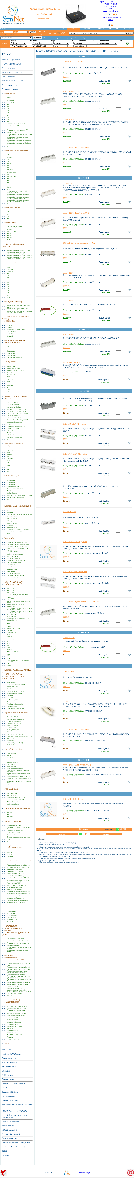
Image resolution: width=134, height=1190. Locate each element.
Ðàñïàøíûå (10, 271)
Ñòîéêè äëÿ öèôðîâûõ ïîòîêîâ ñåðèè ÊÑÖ (18, 969)
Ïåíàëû (8, 267)
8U (8, 282)
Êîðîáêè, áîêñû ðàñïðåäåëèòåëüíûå (16, 521)
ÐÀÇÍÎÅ (9, 995)
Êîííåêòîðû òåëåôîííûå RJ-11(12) (16, 684)
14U (8, 288)
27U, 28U (10, 170)
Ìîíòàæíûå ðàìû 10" (12, 519)
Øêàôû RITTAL (9, 930)
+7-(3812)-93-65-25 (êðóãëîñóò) (110, 2)
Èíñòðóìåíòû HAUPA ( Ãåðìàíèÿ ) (14, 1147)
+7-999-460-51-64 (110, 6)
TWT (8, 146)
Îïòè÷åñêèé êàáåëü (8, 68)
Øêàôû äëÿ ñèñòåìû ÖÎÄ (14, 825)
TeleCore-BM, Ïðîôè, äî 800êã (15, 370)
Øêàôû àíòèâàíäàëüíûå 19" (14, 945)
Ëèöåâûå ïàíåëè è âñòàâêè (14, 723)
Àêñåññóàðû (10, 433)
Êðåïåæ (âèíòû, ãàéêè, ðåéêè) (13, 582)
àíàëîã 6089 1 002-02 (71, 61)
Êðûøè (9, 839)
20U (8, 115)
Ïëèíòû (9, 510)
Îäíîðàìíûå (9, 325)
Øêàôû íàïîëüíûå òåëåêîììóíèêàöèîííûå (16, 151)
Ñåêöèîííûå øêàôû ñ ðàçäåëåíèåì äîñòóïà (17, 808)
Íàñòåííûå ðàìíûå (11, 355)
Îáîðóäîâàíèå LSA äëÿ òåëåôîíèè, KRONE (17, 506)
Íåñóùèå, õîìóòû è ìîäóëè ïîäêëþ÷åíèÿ (17, 885)
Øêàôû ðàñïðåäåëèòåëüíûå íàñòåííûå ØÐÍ (18, 891)
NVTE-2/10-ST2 (69, 119)
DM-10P (66, 512)
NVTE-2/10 (67, 183)
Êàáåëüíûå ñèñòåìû (8, 1079)
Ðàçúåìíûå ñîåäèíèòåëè (10, 1092)
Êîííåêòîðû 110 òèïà (12, 687)
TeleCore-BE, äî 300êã (13, 368)
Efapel (9, 665)
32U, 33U (10, 229)
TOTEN (9, 372)
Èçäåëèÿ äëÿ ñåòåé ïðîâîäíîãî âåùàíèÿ (17, 900)
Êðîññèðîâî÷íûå (11, 332)
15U (8, 111)
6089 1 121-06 (69, 273)
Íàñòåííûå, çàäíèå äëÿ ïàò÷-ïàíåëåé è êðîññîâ (19, 495)
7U (8, 280)
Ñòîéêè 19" (10, 1028)
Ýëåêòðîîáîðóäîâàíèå (9, 1096)
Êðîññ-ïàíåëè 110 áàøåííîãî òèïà (16, 426)
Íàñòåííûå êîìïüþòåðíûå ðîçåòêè (15, 719)
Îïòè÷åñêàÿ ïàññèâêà (9, 85)
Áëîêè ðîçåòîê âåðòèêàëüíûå (15, 768)
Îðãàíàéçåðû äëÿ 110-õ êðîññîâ (15, 497)
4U (8, 273)
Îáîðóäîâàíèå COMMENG (11, 1122)
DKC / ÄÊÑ (10, 599)
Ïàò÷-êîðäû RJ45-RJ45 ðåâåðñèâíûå (17, 547)
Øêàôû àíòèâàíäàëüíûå (11, 263)
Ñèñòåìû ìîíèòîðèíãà (10, 926)
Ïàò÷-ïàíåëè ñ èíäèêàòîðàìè (14, 437)
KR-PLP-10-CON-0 (71, 572)
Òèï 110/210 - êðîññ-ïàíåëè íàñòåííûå (17, 413)
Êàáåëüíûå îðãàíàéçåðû (11, 476)
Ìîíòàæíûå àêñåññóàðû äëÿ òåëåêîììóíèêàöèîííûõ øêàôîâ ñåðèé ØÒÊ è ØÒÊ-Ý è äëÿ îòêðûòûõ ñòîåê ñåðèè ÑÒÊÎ (19, 990)
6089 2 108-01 (69, 301)
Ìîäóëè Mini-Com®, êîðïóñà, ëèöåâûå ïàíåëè (19, 736)
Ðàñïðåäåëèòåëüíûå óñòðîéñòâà (16, 974)
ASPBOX (10, 379)
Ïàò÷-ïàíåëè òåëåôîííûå (13, 415)
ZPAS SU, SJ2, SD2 (12, 590)
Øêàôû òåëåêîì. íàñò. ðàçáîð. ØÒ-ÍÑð (17, 941)
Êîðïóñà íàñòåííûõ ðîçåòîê (14, 721)
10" (8, 349)
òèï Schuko (10, 760)
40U (8, 178)
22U (8, 117)
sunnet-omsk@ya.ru (110, 11)
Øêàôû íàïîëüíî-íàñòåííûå (12, 208)
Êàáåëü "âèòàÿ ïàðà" (9, 1058)
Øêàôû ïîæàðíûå (9, 956)
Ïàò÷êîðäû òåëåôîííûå (13, 552)
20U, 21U (10, 163)
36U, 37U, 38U (11, 231)
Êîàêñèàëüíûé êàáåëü (9, 1063)
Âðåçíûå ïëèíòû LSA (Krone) (15, 871)
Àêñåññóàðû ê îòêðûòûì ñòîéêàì (16, 329)
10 (114, 829)
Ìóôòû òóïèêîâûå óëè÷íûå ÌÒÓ (15, 887)
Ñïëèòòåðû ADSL (12, 527)
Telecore (9, 454)
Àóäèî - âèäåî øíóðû (12, 802)
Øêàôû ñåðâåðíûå (10, 223)
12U (8, 108)
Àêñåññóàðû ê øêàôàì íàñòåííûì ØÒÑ (17, 130)
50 (121, 829)
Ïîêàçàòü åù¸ (84, 829)
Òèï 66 (9, 424)
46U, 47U (10, 817)
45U (8, 183)
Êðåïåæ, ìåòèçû (7, 1075)
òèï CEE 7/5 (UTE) (12, 762)
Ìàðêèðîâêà (10, 525)
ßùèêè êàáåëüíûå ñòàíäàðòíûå (15, 889)
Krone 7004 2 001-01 (71, 362)
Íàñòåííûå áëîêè (11, 917)
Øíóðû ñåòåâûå (11, 795)
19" (8, 347)
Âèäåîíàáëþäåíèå (8, 1126)
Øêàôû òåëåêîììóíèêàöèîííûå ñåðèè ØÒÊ (18, 984)
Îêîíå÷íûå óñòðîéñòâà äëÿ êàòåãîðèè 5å (18, 867)
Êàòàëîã (74, 29)
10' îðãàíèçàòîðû (11, 480)
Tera (8, 702)
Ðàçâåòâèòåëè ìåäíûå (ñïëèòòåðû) (16, 691)
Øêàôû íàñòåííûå (9, 94)
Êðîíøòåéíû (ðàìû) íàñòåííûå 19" (14, 343)
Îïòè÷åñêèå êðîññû (8, 77)
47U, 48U (10, 185)
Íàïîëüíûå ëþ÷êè (11, 913)
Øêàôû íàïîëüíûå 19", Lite (14, 1022)
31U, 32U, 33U (11, 172)
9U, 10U (9, 106)
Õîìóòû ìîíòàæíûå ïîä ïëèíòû (14, 532)
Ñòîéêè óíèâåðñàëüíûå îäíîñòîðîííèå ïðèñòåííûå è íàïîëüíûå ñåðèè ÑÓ (17, 971)
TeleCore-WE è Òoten (13, 628)
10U (8, 155)
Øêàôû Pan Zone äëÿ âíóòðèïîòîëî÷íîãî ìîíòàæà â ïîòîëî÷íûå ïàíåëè (18, 309)
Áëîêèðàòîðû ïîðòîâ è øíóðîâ (15, 704)
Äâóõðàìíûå (10, 327)
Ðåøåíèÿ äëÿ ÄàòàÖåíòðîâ (12, 821)
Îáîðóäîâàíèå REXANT (10, 1138)
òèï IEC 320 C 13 (12, 755)
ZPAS (8, 383)
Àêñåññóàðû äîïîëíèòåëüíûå (13, 584)
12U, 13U (10, 157)
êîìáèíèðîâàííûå (11, 764)
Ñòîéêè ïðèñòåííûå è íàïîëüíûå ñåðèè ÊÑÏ (18, 967)
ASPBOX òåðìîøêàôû (13, 652)
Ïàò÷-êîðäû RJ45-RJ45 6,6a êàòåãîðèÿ (18, 544)
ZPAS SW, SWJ (11, 593)
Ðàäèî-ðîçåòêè (11, 745)
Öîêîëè (9, 187)
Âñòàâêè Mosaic (11, 922)
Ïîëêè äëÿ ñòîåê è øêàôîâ (12, 446)
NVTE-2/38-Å (68, 638)
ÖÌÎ (8, 392)
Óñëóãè (5, 1151)
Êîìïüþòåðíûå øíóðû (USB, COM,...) (17, 797)
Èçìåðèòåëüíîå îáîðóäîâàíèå (11, 64)
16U (8, 293)
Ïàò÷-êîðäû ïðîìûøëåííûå (13, 573)
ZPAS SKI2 (10, 588)
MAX (110, 8)
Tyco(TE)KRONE (82, 147)
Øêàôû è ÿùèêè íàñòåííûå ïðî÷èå (16, 123)
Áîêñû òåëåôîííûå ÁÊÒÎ (14, 883)
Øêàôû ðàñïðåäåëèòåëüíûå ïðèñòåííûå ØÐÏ (19, 894)
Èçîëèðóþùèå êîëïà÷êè (13, 689)
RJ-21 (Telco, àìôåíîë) (13, 700)
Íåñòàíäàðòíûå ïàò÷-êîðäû (14, 562)
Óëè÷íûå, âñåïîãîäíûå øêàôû (13, 848)
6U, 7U (9, 98)
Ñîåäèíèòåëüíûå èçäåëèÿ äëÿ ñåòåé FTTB (19, 865)
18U (8, 113)
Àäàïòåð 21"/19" (11, 632)
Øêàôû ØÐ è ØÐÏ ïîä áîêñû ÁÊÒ (16, 898)
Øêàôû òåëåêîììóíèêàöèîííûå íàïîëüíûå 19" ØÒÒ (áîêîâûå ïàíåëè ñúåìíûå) (18, 200)
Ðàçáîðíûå (10, 269)
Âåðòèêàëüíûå (11, 353)
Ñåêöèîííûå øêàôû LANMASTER (16, 1008)
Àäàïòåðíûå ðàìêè (12, 919)
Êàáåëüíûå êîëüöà (12, 493)
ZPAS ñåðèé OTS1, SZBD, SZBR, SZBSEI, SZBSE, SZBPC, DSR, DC (19, 609)
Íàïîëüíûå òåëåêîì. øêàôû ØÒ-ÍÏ (15, 939)
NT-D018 (66, 701)
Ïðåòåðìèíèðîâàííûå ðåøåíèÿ (14, 435)
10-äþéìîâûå (10, 100)
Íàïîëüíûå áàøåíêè (12, 915)
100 (124, 829)
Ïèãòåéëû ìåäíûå (11, 571)
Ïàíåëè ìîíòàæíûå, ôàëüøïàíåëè (13, 444)
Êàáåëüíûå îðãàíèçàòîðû (13, 833)
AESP (8, 634)
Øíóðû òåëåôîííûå (12, 793)
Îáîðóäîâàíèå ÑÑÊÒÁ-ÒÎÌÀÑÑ (14, 960)
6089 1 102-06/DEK (71, 91)
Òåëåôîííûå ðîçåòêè (12, 727)
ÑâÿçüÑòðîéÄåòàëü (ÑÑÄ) (84, 243)
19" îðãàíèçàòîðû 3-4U (13, 486)
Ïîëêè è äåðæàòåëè (12, 1033)
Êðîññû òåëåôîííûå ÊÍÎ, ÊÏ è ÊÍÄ (16, 902)
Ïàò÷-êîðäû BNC (11, 565)
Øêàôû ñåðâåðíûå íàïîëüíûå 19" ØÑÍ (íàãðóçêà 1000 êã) (17, 191)
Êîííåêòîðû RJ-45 (12, 682)
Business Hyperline (12, 639)
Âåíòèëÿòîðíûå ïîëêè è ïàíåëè (15, 1035)
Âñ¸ (129, 829)
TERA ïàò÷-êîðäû (12, 569)
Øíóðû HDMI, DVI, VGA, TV (15, 800)
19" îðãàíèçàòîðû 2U (13, 484)
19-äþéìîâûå (10, 102)
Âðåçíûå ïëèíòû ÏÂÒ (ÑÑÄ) (15, 869)
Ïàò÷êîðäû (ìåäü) (9, 538)
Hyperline (10, 385)
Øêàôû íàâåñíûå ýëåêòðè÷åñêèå (14, 340)
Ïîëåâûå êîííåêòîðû (12, 706)
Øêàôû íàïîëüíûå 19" (12, 1020)
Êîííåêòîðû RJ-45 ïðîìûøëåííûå (15, 708)
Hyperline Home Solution (14, 126)
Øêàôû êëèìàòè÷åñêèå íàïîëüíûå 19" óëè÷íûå (19, 255)
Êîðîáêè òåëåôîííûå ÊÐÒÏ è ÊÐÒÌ (16, 873)
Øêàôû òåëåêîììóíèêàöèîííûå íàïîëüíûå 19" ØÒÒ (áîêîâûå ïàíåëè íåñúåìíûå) (18, 197)
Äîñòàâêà (100, 29)
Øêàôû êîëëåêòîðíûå (10, 958)
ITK (8, 663)
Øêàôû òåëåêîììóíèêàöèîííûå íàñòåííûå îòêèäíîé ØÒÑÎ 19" (17, 137)
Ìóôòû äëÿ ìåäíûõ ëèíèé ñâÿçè (12, 1054)
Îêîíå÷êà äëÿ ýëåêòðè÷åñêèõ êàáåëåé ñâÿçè (18, 861)
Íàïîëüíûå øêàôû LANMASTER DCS (17, 1006)
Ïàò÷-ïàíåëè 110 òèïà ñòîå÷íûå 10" (16, 409)
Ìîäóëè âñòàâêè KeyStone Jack (15, 734)
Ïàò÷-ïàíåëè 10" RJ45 (13, 405)
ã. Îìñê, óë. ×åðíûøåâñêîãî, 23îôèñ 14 (110, 19)
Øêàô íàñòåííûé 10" (12, 1030)
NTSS (8, 387)
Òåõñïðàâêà (113, 29)
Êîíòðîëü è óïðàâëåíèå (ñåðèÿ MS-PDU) (18, 776)
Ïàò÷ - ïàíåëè (8, 398)
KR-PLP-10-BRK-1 (71, 542)
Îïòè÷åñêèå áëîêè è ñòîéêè (14, 993)
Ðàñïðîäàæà (6, 1155)
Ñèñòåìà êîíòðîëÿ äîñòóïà (14, 835)
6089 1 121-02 (69, 213)
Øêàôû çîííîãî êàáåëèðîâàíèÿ (13, 302)
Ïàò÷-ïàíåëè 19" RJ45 (13, 402)
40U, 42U (10, 233)
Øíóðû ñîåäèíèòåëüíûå (11, 789)
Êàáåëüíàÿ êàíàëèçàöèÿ (10, 1100)
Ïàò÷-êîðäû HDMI (12, 567)
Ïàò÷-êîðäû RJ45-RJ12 (13, 556)
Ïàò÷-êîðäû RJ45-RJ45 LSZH (15, 575)
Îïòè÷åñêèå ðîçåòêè (12, 717)
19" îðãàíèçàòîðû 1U (13, 482)
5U (8, 275)
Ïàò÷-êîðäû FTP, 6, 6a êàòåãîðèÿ (16, 560)
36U (8, 174)
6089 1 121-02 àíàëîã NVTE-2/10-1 (77, 765)
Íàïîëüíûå (9, 854)
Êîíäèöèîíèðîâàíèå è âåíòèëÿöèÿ (16, 1015)
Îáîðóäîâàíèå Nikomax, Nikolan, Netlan (16, 1143)
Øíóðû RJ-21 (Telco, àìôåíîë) (15, 554)
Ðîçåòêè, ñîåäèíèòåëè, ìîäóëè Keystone (16, 713)
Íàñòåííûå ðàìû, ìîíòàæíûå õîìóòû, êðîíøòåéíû (19, 514)
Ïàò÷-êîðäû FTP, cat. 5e (13, 558)
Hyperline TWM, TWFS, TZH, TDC (17, 595)
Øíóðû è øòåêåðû (12, 523)
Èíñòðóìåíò (6, 1071)
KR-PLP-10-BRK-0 (71, 454)
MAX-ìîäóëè (10, 738)
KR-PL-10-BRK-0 (70, 424)
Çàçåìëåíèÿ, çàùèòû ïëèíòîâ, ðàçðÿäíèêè (18, 529)
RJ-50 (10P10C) (11, 697)
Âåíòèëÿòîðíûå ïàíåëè (11, 362)
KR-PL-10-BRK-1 (70, 799)
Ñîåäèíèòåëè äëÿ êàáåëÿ (14, 732)
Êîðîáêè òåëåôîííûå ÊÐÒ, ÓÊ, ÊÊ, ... (17, 876)
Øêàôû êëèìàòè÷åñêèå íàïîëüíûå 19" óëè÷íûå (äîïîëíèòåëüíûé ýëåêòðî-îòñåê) (19, 258)
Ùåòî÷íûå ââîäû (9, 504)
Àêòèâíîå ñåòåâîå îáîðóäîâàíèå (12, 73)
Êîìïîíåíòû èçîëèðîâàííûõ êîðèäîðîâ (16, 1013)
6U (8, 278)
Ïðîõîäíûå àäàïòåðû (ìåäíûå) (14, 693)
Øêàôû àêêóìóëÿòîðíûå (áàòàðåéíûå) (15, 1000)
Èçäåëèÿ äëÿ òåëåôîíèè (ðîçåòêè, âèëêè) (18, 881)
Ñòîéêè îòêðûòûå (9, 321)
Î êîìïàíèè (60, 29)
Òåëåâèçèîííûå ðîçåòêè (13, 730)
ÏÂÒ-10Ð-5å (68, 243)
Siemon (9, 647)
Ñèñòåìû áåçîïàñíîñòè (9, 1130)
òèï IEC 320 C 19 (12, 758)
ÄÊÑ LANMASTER (13, 1039)
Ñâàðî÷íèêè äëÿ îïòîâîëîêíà (11, 60)
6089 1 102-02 (69, 147)
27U (8, 121)
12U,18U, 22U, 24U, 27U (14, 227)
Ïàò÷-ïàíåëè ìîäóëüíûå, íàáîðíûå (15, 418)
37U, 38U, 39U (11, 176)
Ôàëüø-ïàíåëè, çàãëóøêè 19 (14, 428)
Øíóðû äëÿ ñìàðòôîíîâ (13, 804)
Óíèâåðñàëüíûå (11, 351)
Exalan (82, 61)
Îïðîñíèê (127, 29)
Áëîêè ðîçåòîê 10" (12, 766)
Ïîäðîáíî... (66, 77)
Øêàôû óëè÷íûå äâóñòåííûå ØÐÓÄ (17, 896)
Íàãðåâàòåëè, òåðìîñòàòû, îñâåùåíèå (15, 396)
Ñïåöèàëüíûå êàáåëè (9, 1067)
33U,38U (9, 812)
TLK (8, 128)
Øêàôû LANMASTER (11, 1002)
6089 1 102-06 (69, 334)
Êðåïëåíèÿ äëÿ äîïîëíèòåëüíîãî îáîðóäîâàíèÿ (19, 837)
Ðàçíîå (6, 1044)
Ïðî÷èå (9, 297)
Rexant (73, 671)
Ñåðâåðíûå (10, 334)
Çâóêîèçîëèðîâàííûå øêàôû (12, 846)
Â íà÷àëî (62, 834)
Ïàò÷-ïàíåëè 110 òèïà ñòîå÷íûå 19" (16, 411)
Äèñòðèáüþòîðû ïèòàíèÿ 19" (13, 674)
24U (8, 119)
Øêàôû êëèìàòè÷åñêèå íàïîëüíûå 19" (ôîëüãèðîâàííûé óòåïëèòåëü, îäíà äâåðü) (18, 253)
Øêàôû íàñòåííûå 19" (13, 986)
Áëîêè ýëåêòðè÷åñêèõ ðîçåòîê (14, 749)
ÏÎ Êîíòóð (9, 630)
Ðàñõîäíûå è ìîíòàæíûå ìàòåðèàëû (13, 1084)
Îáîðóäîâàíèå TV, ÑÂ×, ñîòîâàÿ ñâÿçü (15, 1111)
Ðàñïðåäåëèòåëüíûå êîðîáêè (15, 422)
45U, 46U (10, 237)
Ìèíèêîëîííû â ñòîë (11, 911)
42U (8, 180)
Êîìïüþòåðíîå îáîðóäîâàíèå (11, 1134)
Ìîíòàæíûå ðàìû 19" (12, 516)
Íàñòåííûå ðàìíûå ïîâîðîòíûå (14, 357)
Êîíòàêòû (87, 29)
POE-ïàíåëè (10, 430)
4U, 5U (9, 104)
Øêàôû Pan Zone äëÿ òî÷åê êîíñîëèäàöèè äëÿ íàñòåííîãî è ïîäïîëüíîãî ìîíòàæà (19, 312)
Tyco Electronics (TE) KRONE (87, 602)
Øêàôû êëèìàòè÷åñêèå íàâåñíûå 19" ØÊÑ (18, 250)
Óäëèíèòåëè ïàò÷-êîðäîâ (13, 577)
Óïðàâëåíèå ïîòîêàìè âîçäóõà (15, 830)
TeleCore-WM (11, 366)
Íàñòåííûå (9, 852)
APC (8, 624)
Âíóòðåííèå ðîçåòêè (12, 725)
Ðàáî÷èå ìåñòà (9, 907)
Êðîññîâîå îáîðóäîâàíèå (10, 89)
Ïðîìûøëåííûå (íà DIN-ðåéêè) (15, 743)
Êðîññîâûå (10, 336)
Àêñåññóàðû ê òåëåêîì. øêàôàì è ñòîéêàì (18, 943)
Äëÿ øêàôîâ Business (13, 375)
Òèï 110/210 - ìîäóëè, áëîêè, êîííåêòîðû (18, 420)
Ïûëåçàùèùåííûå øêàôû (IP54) (13, 928)
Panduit (9, 469)
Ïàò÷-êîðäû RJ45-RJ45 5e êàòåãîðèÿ (17, 542)
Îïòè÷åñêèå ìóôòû (8, 1050)
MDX (8, 390)
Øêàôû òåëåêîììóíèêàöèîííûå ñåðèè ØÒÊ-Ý (19, 982)
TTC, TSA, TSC (11, 614)
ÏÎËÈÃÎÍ (9, 637)
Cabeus (73, 512)
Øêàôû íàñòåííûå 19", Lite (14, 1026)
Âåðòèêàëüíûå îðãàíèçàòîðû (15, 488)
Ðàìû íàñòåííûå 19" (12, 1018)
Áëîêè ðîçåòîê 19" (12, 753)
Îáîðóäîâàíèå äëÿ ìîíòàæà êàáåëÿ (13, 81)
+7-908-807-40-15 (110, 4)
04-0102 (66, 671)
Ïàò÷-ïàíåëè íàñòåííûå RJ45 (14, 407)
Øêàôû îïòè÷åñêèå (12, 132)
